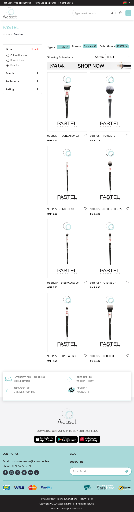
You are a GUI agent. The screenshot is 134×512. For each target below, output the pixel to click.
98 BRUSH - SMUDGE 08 (60, 209)
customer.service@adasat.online (30, 461)
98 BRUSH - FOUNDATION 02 (63, 136)
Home (6, 34)
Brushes (90, 46)
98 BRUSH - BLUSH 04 (102, 356)
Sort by (99, 57)
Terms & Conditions (67, 499)
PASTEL (122, 46)
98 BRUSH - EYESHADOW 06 (63, 282)
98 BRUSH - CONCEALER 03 (62, 356)
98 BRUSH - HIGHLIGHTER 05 (106, 209)
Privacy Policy (48, 499)
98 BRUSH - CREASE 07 (103, 282)
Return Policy (86, 499)
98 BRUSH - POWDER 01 (103, 136)
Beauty (63, 47)
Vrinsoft (79, 508)
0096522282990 (22, 466)
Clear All (35, 49)
